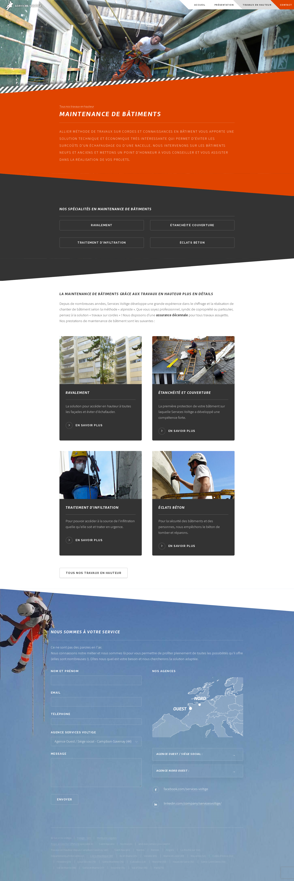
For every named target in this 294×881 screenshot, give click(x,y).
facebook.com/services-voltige (186, 789)
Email (56, 692)
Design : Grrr (84, 838)
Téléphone (60, 714)
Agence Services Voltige (73, 732)
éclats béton (192, 242)
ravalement (101, 225)
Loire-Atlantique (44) (101, 856)
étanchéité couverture (192, 225)
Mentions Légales (106, 838)
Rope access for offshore (65, 844)
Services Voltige (28, 6)
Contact (286, 5)
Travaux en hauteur (257, 5)
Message (58, 753)
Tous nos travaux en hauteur (76, 106)
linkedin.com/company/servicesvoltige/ (193, 803)
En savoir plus (89, 425)
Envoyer (64, 799)
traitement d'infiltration (101, 242)
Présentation (224, 5)
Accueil (199, 5)
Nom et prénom (65, 671)
